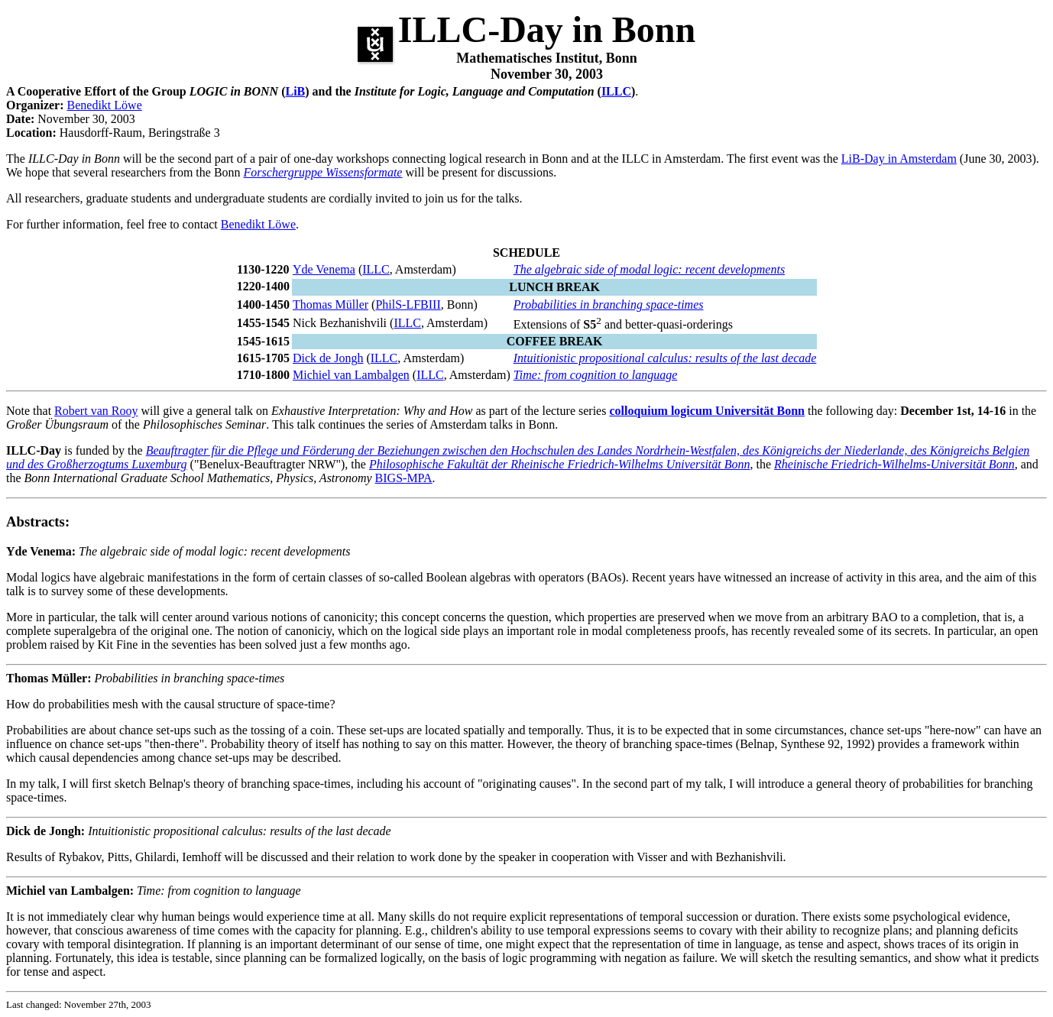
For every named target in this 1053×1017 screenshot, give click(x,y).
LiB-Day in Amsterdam (899, 158)
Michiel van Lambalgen (351, 374)
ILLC (616, 91)
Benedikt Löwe (104, 105)
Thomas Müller (330, 304)
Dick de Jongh (328, 357)
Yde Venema (324, 269)
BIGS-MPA (404, 477)
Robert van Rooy (96, 410)
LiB (295, 91)
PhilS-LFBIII (407, 304)
